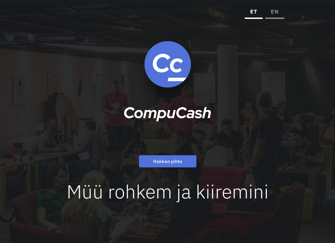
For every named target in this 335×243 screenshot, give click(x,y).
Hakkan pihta (167, 161)
